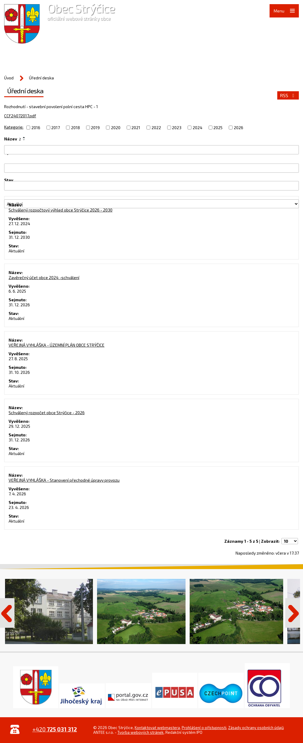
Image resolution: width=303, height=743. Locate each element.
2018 (75, 127)
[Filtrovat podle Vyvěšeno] (151, 168)
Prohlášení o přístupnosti (204, 727)
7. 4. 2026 (17, 493)
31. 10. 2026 (19, 372)
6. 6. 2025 (17, 291)
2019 (95, 127)
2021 (135, 127)
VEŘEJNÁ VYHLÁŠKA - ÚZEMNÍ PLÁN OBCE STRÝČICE (56, 345)
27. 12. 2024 (19, 223)
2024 (197, 127)
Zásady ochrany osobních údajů (256, 727)
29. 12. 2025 (19, 426)
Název (12, 138)
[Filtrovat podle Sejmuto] (151, 185)
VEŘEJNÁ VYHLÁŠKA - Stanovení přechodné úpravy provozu (64, 480)
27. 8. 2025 (18, 358)
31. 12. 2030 (19, 237)
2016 (35, 127)
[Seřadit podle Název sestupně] (24, 140)
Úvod (9, 77)
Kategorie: (13, 126)
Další (292, 613)
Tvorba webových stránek (140, 732)
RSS (288, 95)
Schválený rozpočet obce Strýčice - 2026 (47, 412)
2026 (238, 127)
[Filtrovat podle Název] (151, 149)
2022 (156, 127)
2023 (176, 127)
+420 (54, 729)
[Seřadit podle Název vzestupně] (24, 137)
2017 (55, 127)
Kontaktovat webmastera (157, 727)
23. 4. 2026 (19, 507)
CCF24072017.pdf (20, 115)
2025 (218, 127)
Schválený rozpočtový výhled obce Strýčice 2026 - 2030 (60, 209)
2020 (115, 127)
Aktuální (16, 250)
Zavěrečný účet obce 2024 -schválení (44, 277)
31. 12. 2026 (19, 304)
